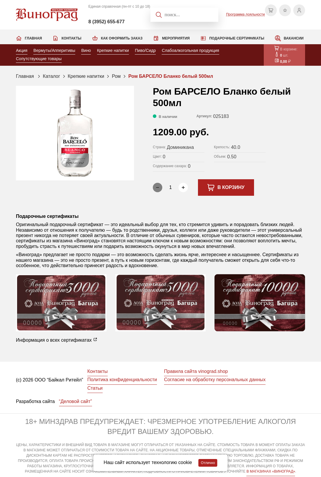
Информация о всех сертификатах (56, 340)
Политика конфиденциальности (122, 379)
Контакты (71, 38)
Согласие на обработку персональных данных (215, 379)
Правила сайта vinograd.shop (196, 371)
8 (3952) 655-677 (107, 21)
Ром (116, 76)
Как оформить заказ (122, 38)
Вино (86, 50)
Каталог (51, 76)
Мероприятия (176, 38)
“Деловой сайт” (75, 401)
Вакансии (294, 38)
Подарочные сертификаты (236, 38)
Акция (21, 50)
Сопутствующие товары (39, 58)
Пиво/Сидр (145, 50)
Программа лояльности (245, 14)
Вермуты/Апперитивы (54, 50)
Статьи (95, 388)
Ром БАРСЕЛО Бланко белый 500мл (170, 76)
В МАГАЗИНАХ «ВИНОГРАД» (270, 471)
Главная (33, 38)
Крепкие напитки (113, 50)
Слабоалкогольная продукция (190, 50)
